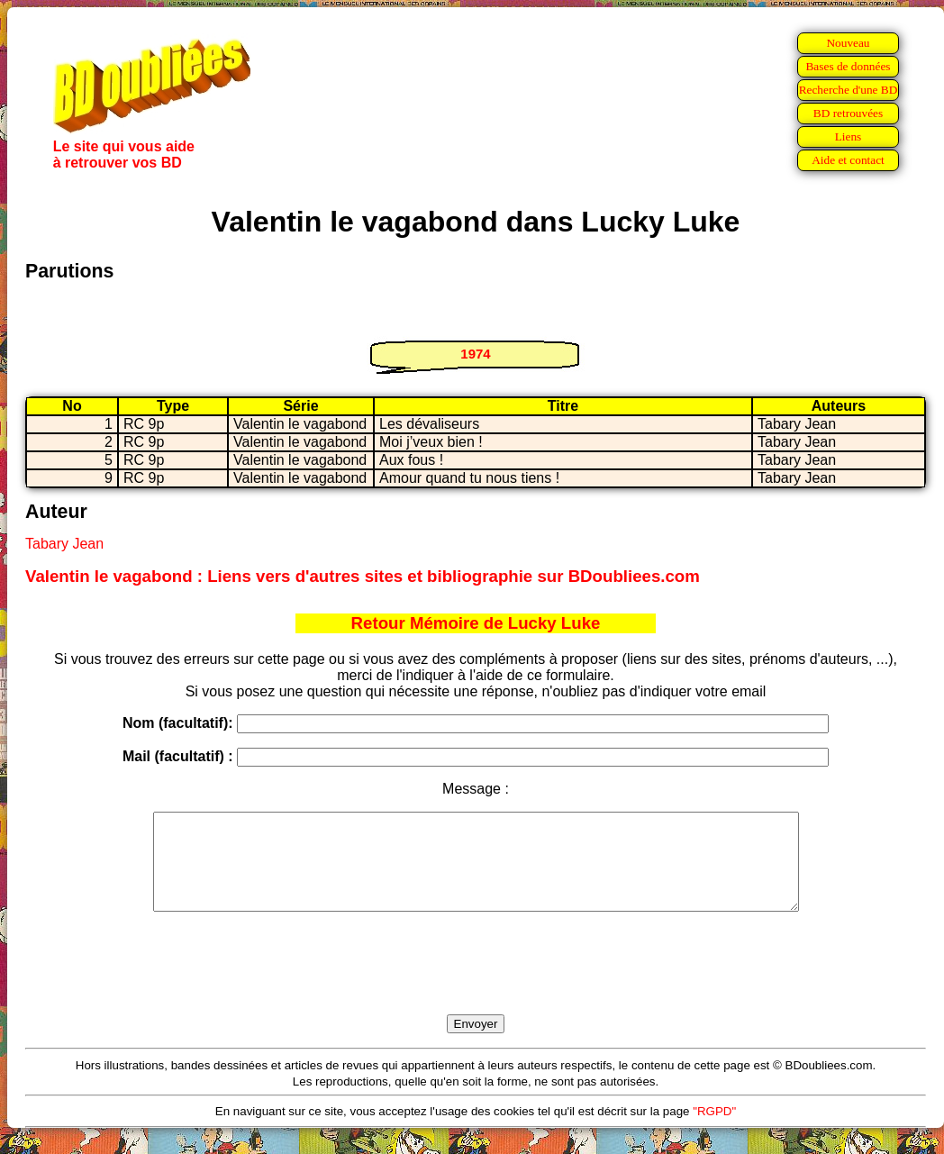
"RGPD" (714, 1130)
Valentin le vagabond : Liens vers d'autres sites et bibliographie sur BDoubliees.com (362, 576)
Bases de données (847, 66)
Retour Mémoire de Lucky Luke (476, 622)
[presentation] (476, 984)
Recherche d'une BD (848, 89)
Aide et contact (848, 160)
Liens (848, 136)
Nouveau (847, 43)
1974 (475, 353)
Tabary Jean (64, 543)
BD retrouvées (848, 113)
